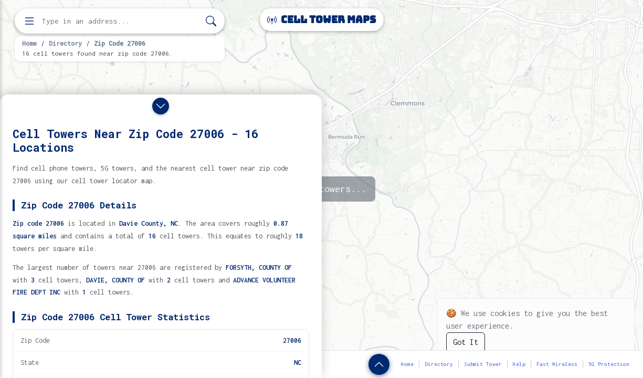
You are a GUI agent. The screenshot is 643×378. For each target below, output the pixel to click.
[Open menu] (29, 21)
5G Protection (608, 364)
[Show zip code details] (378, 364)
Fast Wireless (556, 364)
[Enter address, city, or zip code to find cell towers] (120, 21)
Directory (65, 43)
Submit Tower (483, 364)
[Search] (211, 21)
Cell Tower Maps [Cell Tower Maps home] (321, 20)
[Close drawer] (160, 106)
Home (29, 43)
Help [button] (519, 364)
